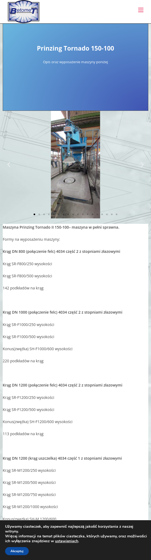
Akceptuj (16, 551)
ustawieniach (66, 541)
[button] (8, 164)
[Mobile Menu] (140, 10)
